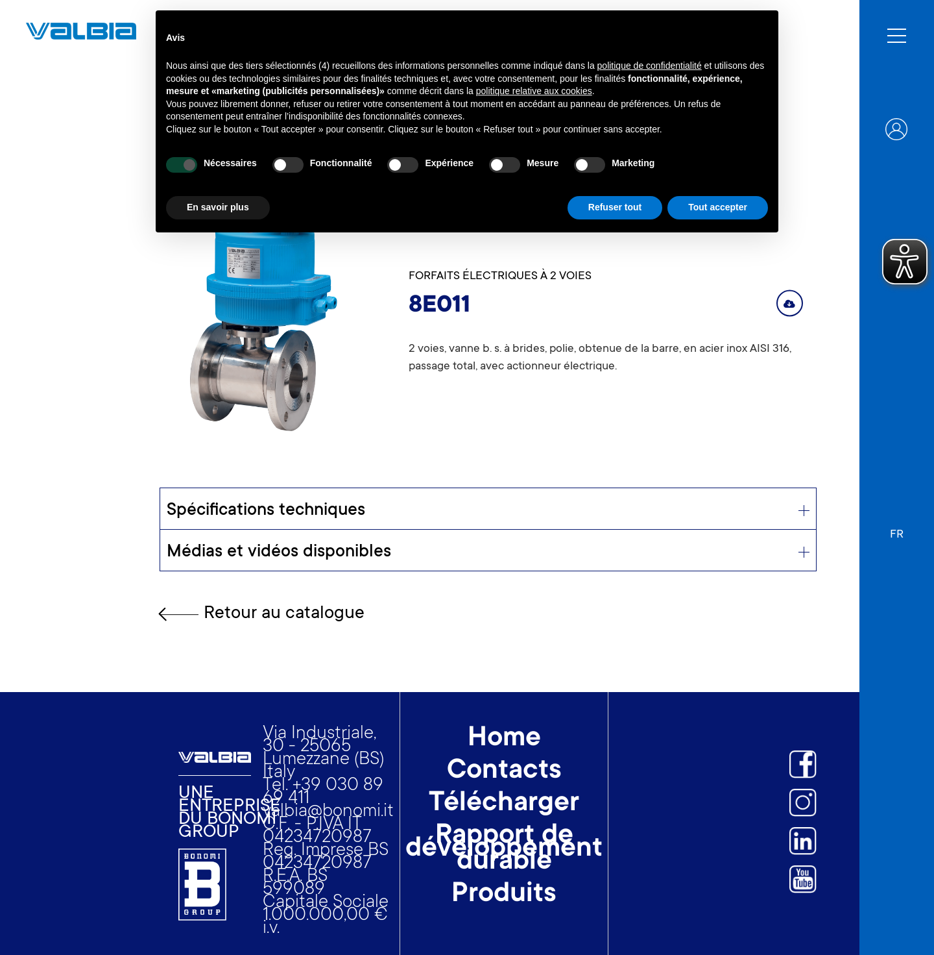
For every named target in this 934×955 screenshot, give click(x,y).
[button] (896, 528)
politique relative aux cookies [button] (534, 91)
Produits (504, 895)
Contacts (504, 771)
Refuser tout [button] (614, 207)
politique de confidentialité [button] (649, 65)
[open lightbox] (265, 312)
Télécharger (504, 804)
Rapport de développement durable (504, 849)
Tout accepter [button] (717, 207)
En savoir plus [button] (218, 207)
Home (504, 739)
